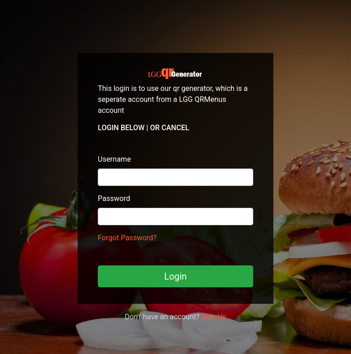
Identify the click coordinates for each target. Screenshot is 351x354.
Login (175, 276)
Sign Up (214, 316)
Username (114, 159)
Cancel (175, 127)
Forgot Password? (127, 237)
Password (114, 198)
